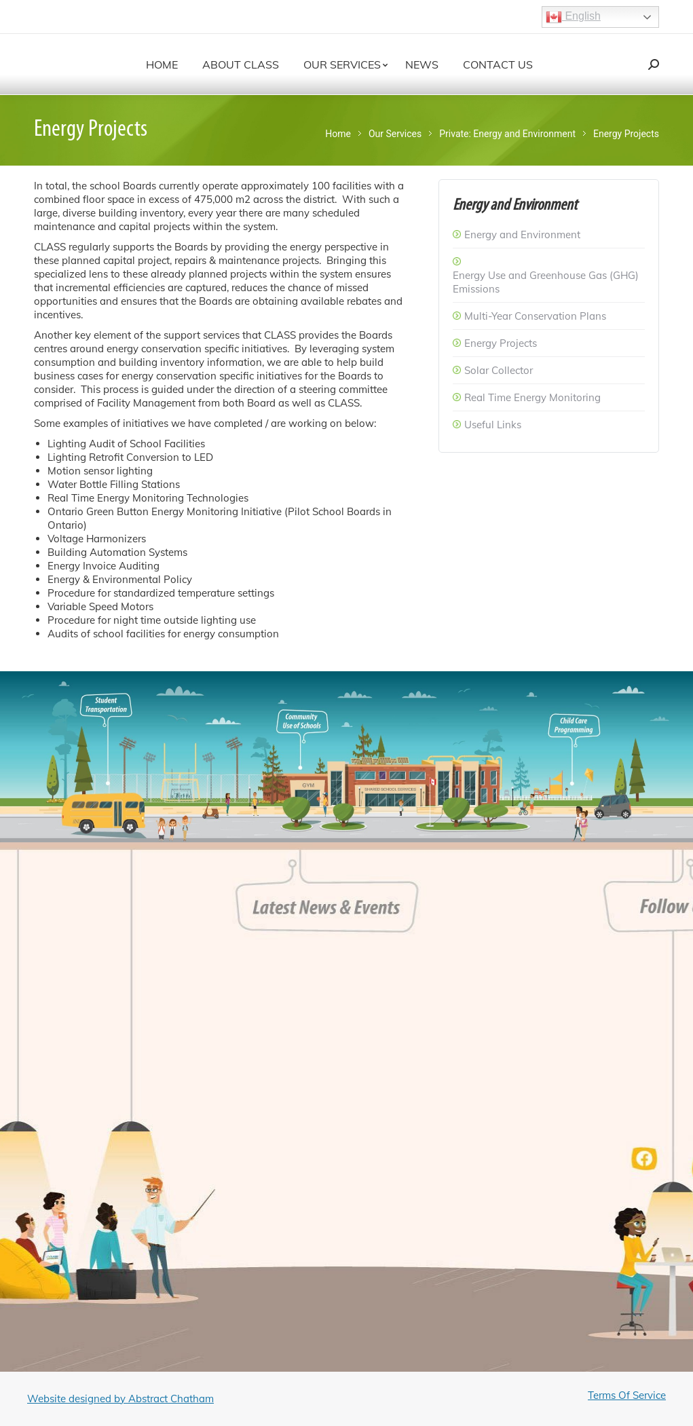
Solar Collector (498, 370)
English (573, 17)
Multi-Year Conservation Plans (535, 315)
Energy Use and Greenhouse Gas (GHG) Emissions (546, 282)
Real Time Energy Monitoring (532, 397)
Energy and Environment (522, 234)
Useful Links (492, 424)
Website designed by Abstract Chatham (120, 1398)
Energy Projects (500, 343)
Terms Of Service (627, 1395)
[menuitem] (162, 64)
